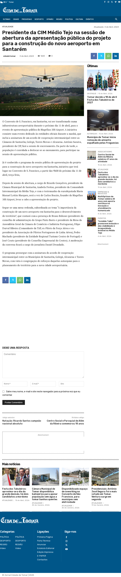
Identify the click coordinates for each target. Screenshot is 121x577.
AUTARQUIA (92, 133)
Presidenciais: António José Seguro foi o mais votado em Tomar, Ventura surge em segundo (104, 494)
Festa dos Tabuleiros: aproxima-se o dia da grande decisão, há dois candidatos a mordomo (108, 177)
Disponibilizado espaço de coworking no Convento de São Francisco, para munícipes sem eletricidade (75, 495)
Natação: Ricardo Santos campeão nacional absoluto (21, 422)
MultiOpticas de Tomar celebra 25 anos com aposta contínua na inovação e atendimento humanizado (108, 201)
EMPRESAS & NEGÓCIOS (103, 191)
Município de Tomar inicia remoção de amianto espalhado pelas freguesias (102, 139)
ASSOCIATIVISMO (105, 151)
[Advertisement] (43, 315)
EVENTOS (102, 214)
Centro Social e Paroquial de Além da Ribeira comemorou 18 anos (65, 422)
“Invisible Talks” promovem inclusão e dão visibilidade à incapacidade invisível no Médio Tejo (108, 223)
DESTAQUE (91, 93)
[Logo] (20, 10)
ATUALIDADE (7, 27)
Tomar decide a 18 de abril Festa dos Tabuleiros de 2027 (101, 100)
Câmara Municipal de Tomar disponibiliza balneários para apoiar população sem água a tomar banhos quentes (45, 494)
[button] (116, 19)
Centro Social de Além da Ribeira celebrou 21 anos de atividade (107, 157)
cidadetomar (9, 56)
